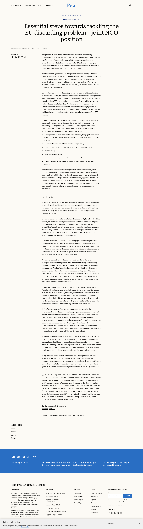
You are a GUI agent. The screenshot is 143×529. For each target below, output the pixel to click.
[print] (25, 57)
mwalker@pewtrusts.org (68, 415)
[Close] (140, 524)
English (45, 408)
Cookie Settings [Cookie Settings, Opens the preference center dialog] (109, 523)
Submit (127, 495)
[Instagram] (112, 513)
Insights (77, 489)
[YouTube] (121, 513)
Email (109, 492)
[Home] (28, 484)
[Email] (115, 496)
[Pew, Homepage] (71, 5)
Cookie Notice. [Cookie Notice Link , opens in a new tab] (25, 527)
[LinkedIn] (115, 513)
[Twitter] (118, 513)
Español (52, 408)
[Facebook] (109, 513)
